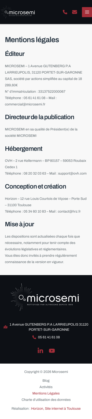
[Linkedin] (40, 351)
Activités (46, 387)
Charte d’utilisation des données (46, 400)
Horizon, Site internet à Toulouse (56, 408)
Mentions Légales (46, 393)
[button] (65, 12)
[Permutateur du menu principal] (87, 12)
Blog (46, 380)
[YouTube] (52, 351)
